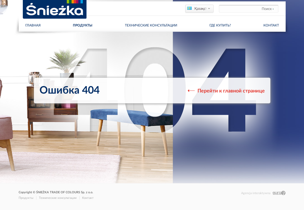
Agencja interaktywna (255, 193)
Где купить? (220, 25)
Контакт (271, 25)
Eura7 (279, 193)
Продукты (82, 25)
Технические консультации (151, 25)
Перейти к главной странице (228, 91)
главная (33, 25)
